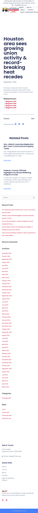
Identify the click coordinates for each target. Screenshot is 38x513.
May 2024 (5, 308)
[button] (15, 124)
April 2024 (5, 311)
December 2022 (6, 359)
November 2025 (7, 253)
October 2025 (6, 256)
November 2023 (7, 326)
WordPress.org (6, 418)
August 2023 (6, 335)
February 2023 (6, 353)
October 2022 (6, 365)
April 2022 (5, 384)
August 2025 (6, 262)
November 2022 (7, 362)
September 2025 (7, 259)
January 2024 (6, 320)
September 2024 (7, 295)
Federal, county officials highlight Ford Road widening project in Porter (17, 172)
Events (21, 7)
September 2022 (7, 368)
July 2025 (5, 265)
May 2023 (5, 344)
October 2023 (6, 329)
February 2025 (6, 280)
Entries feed (5, 412)
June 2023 (5, 341)
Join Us (28, 7)
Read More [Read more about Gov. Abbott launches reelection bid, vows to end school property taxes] (7, 160)
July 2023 (5, 338)
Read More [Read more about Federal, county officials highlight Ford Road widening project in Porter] (7, 189)
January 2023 (6, 356)
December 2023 (6, 323)
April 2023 (5, 347)
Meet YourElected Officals (8, 479)
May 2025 (5, 271)
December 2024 (6, 286)
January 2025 (6, 283)
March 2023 (5, 350)
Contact (30, 10)
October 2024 (6, 293)
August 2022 (6, 371)
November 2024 (7, 289)
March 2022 (5, 387)
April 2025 (5, 274)
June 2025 (5, 268)
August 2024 (6, 299)
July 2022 (5, 375)
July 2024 (5, 302)
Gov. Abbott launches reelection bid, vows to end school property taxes (19, 146)
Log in (4, 409)
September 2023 (7, 332)
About (22, 10)
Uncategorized (6, 398)
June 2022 (5, 378)
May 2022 (5, 381)
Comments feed (7, 415)
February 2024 (6, 317)
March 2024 (5, 314)
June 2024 (5, 305)
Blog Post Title (11, 101)
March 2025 (5, 277)
